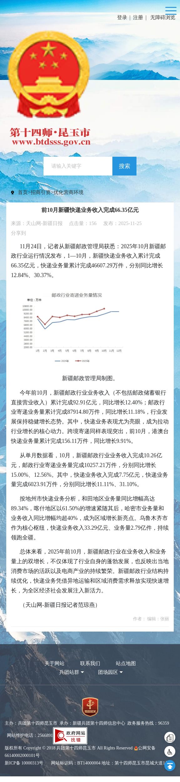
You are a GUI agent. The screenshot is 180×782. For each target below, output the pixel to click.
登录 (122, 17)
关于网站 (54, 669)
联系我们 (90, 669)
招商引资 (41, 198)
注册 (138, 17)
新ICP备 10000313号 (24, 768)
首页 (23, 198)
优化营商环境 (69, 198)
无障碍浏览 (162, 17)
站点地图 (126, 669)
